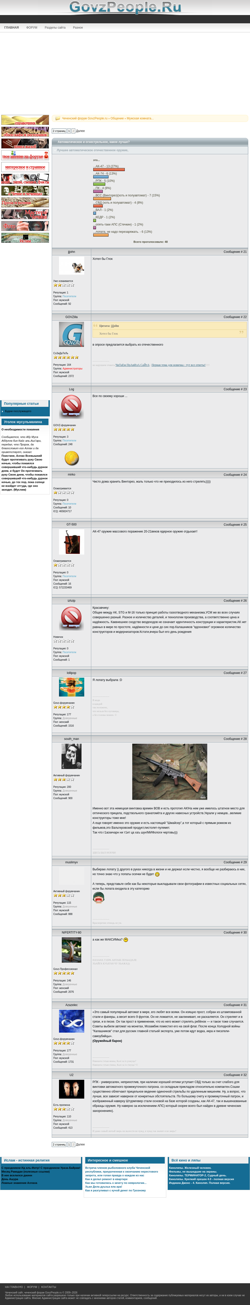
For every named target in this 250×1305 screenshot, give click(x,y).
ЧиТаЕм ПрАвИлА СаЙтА (133, 365)
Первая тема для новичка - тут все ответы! (179, 365)
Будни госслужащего (18, 411)
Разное (78, 27)
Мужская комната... (140, 118)
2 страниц (59, 130)
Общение (117, 118)
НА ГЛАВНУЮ (14, 1286)
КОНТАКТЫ (48, 1286)
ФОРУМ (31, 27)
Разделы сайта (55, 27)
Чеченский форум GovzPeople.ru (85, 118)
